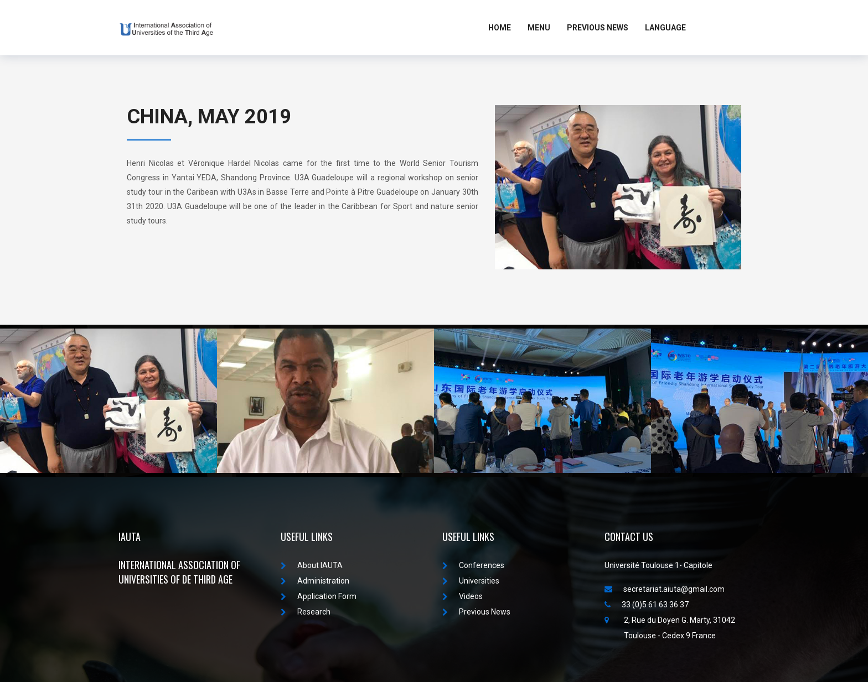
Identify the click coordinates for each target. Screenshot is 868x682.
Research (305, 611)
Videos (462, 596)
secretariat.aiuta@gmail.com (664, 589)
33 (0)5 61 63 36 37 (646, 604)
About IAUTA (312, 565)
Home (499, 27)
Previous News (597, 27)
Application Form (318, 596)
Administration (315, 580)
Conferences (473, 565)
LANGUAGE (665, 27)
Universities (470, 580)
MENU (539, 27)
